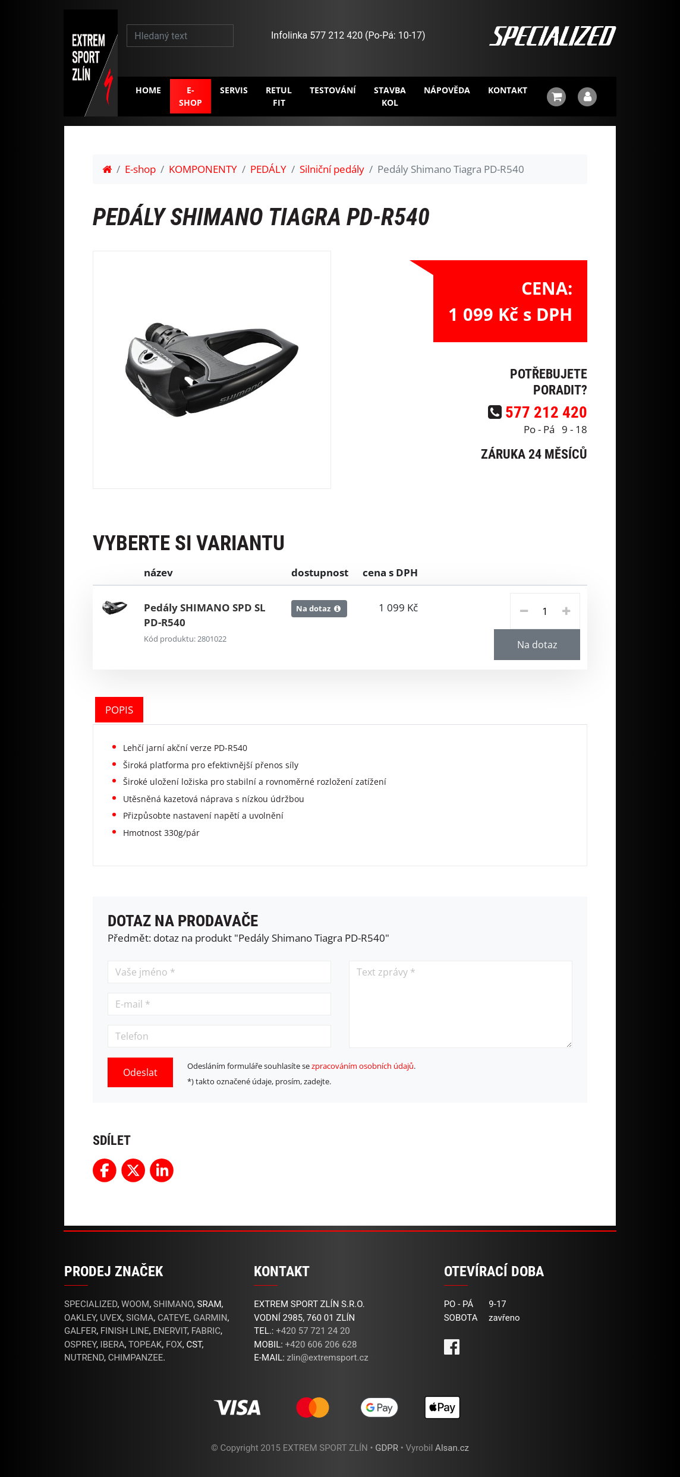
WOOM (135, 1304)
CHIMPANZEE (135, 1357)
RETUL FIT (279, 96)
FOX (174, 1344)
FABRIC (206, 1330)
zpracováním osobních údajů (362, 1066)
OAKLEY (80, 1317)
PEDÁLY (268, 169)
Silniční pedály (332, 169)
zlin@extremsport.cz (328, 1357)
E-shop (190, 96)
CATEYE (174, 1317)
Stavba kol (390, 96)
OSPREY (80, 1344)
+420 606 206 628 (321, 1344)
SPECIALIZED (90, 1304)
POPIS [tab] (119, 710)
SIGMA (139, 1317)
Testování (333, 90)
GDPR (386, 1448)
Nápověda (447, 90)
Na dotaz (537, 644)
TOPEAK (145, 1344)
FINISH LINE (124, 1330)
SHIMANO (173, 1304)
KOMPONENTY (203, 169)
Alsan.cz (452, 1448)
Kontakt (507, 90)
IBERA (112, 1344)
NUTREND (84, 1357)
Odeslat (140, 1072)
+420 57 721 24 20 (313, 1330)
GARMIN (210, 1317)
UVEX (111, 1317)
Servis (234, 90)
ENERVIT (170, 1330)
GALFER (80, 1330)
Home (148, 90)
